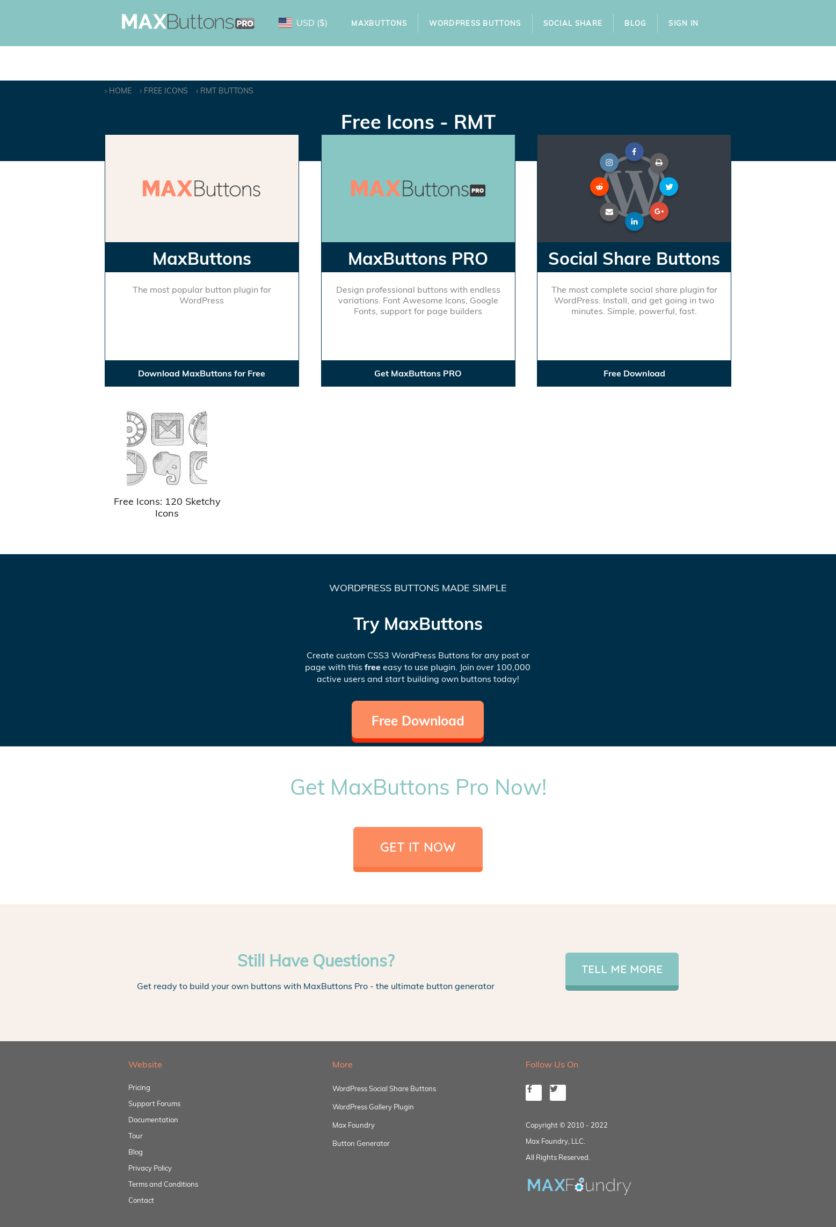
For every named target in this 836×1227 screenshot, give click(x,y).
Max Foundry (353, 1125)
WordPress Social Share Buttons (384, 1088)
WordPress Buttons (475, 23)
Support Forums (154, 1103)
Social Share (573, 23)
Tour (135, 1135)
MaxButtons (379, 23)
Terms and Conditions (163, 1184)
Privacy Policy (150, 1168)
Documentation (153, 1119)
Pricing (139, 1087)
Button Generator (361, 1143)
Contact (141, 1200)
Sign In (683, 23)
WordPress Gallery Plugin (373, 1106)
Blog (635, 23)
